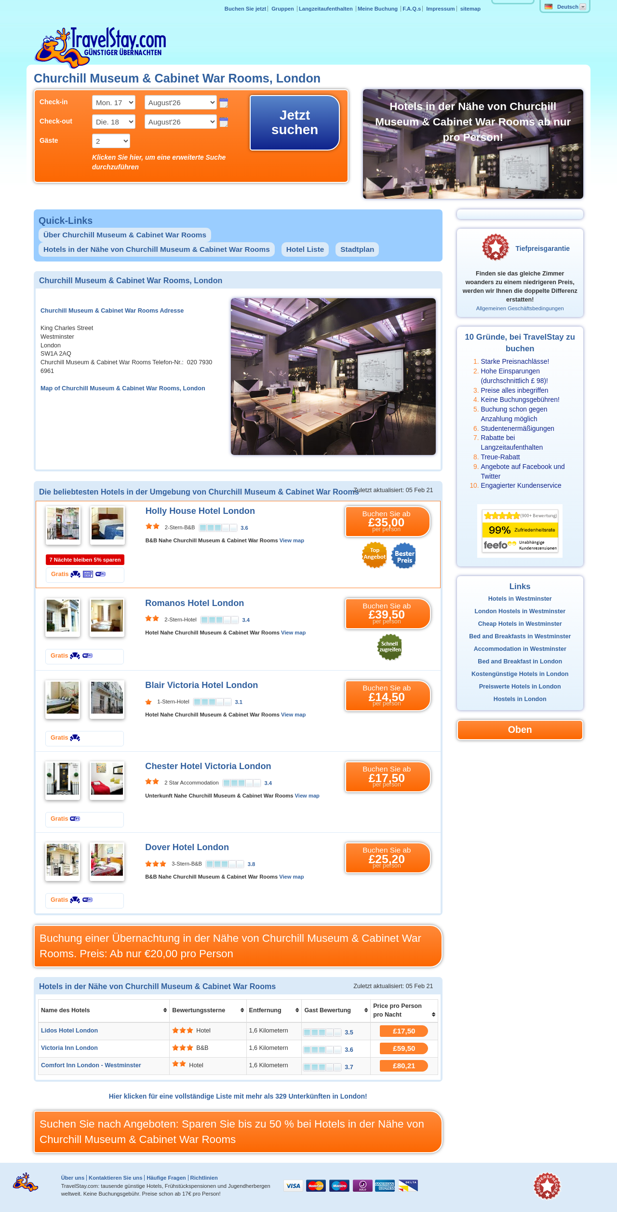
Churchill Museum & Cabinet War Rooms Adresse (112, 310)
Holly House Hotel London (200, 511)
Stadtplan (357, 249)
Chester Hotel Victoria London (208, 766)
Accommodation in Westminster (520, 649)
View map (292, 540)
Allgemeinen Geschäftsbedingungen (520, 308)
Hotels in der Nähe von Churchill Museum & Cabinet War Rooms (156, 249)
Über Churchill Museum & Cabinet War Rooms (124, 235)
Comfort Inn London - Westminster (91, 1065)
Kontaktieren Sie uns (115, 1178)
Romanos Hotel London (194, 603)
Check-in (54, 102)
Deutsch (561, 7)
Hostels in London (520, 699)
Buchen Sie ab (386, 522)
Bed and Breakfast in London (520, 661)
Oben (520, 729)
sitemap (470, 9)
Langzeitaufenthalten (326, 9)
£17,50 (404, 1031)
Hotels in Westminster (520, 598)
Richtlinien (204, 1178)
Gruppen (283, 9)
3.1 (239, 702)
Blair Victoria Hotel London (201, 685)
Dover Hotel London (187, 847)
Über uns (73, 1178)
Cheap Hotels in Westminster (520, 623)
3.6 (244, 528)
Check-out (56, 121)
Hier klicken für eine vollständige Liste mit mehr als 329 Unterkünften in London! (238, 1096)
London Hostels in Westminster (519, 611)
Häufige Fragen (166, 1178)
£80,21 (404, 1065)
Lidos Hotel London (69, 1030)
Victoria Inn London (69, 1048)
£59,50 (404, 1048)
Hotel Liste (305, 249)
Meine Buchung (378, 9)
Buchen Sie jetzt (245, 9)
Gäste (49, 140)
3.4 (246, 620)
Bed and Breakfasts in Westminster (520, 636)
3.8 (251, 864)
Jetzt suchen (294, 122)
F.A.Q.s (411, 9)
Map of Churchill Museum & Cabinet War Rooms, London (122, 388)
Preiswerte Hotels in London (520, 686)
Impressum (440, 9)
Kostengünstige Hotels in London (520, 674)
